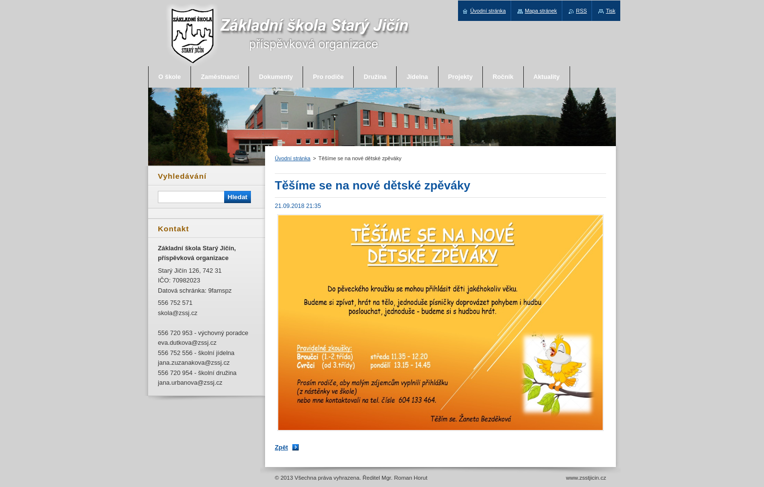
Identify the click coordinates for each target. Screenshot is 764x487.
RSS (581, 11)
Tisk (610, 11)
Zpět (281, 447)
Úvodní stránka (292, 158)
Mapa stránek (541, 11)
